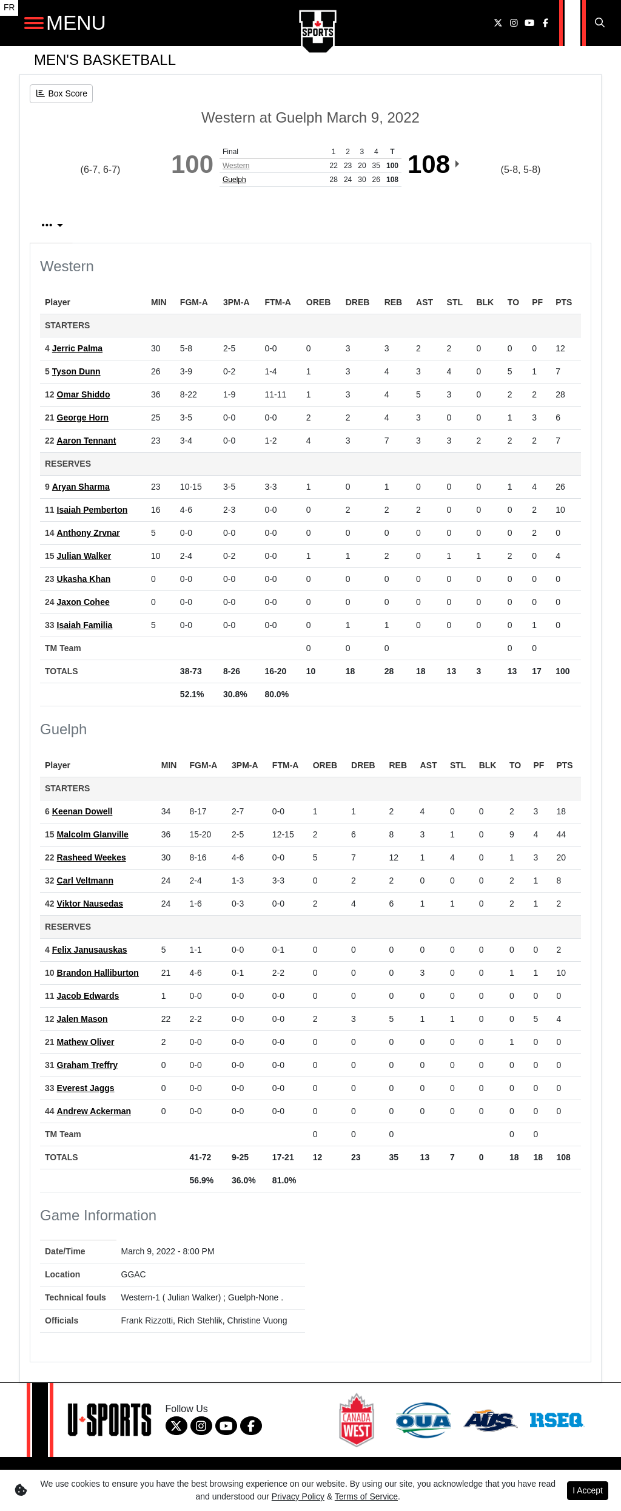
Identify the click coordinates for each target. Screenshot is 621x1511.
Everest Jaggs (86, 1088)
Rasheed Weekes (91, 857)
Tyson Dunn (76, 371)
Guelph (234, 179)
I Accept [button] (587, 1490)
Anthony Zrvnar (88, 533)
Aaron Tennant (86, 440)
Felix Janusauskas (89, 950)
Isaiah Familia (85, 625)
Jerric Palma (77, 348)
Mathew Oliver (86, 1042)
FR (9, 7)
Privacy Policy (298, 1496)
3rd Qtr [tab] (481, 225)
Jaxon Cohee (83, 602)
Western (236, 165)
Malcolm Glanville (93, 834)
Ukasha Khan (84, 579)
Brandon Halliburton (98, 973)
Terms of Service (366, 1496)
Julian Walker (84, 556)
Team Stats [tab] (262, 225)
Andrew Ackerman (94, 1111)
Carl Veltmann (85, 880)
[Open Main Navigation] (34, 23)
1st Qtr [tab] (342, 225)
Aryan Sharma (81, 487)
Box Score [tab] (74, 225)
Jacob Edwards (88, 996)
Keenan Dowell (82, 811)
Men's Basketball (105, 60)
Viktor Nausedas (90, 903)
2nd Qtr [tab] (411, 225)
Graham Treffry (87, 1065)
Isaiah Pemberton (92, 510)
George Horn (83, 417)
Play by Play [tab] (167, 225)
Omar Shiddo (83, 394)
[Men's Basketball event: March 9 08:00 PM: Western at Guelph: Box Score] (61, 93)
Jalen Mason (82, 1019)
